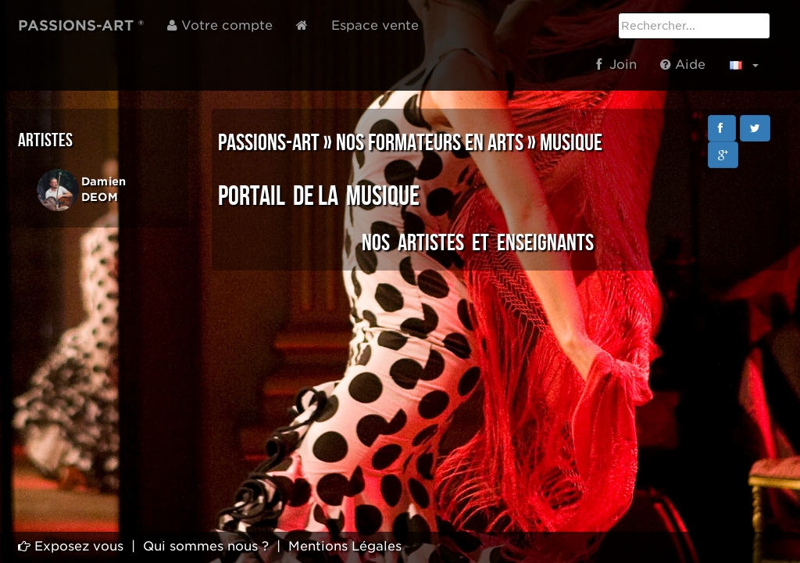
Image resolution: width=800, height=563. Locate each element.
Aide (682, 64)
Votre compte (220, 25)
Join (616, 64)
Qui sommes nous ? (206, 546)
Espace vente (375, 25)
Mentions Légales (345, 546)
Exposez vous (70, 546)
